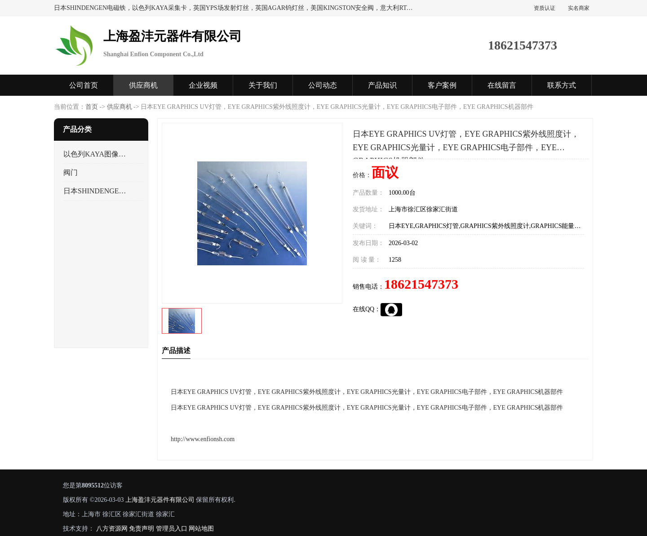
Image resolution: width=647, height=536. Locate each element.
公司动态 (322, 85)
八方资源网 (112, 528)
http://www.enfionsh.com (203, 439)
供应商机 (143, 85)
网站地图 (201, 528)
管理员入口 (171, 528)
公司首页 (83, 85)
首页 (91, 106)
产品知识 (382, 85)
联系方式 (561, 85)
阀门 (70, 172)
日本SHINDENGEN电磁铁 (96, 191)
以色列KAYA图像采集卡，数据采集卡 (96, 154)
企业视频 (203, 85)
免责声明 (141, 528)
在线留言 (501, 85)
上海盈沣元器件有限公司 (160, 499)
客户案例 (442, 85)
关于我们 (262, 85)
